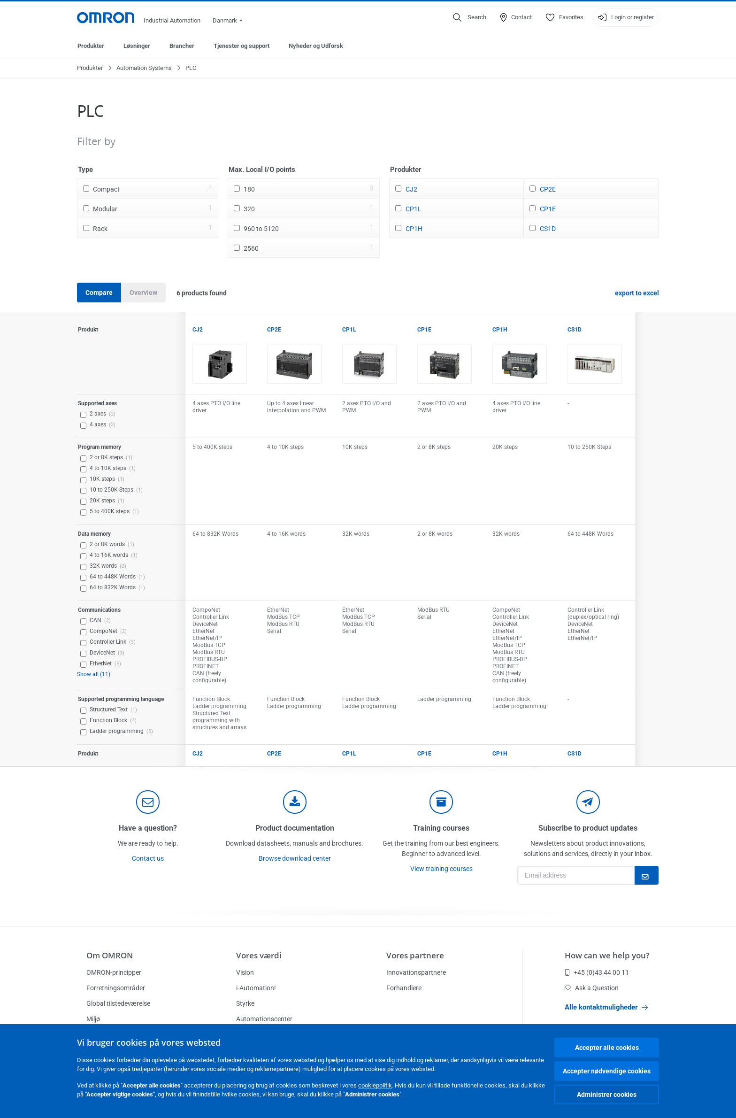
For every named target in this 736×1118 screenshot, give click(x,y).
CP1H (414, 228)
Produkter (90, 45)
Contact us (148, 858)
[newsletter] (588, 802)
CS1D (548, 228)
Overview (143, 292)
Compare (99, 292)
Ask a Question (592, 988)
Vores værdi (259, 955)
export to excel (637, 293)
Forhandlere (404, 988)
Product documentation (294, 828)
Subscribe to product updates (587, 828)
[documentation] (295, 802)
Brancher (181, 45)
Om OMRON (109, 955)
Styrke (245, 1003)
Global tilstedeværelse (118, 1003)
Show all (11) (93, 674)
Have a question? (148, 828)
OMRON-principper (113, 972)
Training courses (441, 828)
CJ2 (411, 189)
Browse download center (295, 858)
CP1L (414, 209)
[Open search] (469, 17)
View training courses (441, 868)
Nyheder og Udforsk (316, 45)
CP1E (548, 209)
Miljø (93, 1019)
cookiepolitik (375, 1085)
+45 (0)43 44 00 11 (597, 972)
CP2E (548, 189)
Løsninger (136, 45)
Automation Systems (144, 67)
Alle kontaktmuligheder (606, 1007)
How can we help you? (607, 955)
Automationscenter (264, 1019)
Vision (245, 972)
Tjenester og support (241, 45)
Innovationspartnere (416, 972)
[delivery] (441, 802)
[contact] (148, 802)
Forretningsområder (115, 988)
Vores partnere (415, 955)
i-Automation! (256, 988)
